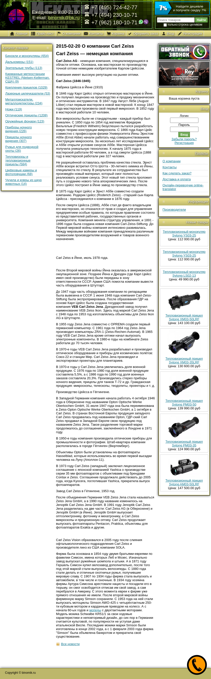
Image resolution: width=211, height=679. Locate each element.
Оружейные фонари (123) (24, 121)
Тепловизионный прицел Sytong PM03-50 (184, 402)
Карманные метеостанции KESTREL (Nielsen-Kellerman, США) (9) (27, 77)
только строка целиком (183, 24)
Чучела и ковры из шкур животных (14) (23, 182)
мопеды (95, 610)
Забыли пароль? (184, 139)
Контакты (170, 167)
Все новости (70, 644)
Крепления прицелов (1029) (26, 87)
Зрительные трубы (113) (23, 68)
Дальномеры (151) (19, 62)
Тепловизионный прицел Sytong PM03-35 (184, 443)
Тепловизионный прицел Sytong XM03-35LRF (184, 360)
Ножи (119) (13, 109)
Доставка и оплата (177, 179)
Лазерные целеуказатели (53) (27, 93)
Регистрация (184, 143)
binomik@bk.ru (64, 17)
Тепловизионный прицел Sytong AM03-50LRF (184, 482)
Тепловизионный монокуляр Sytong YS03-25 (184, 233)
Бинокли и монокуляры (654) (27, 56)
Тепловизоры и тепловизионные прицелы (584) (18, 160)
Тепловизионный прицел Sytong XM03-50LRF (184, 317)
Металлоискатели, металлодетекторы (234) (23, 101)
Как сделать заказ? (177, 173)
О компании (172, 161)
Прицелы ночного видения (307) (18, 139)
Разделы (201, 153)
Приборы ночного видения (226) (18, 129)
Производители (174, 209)
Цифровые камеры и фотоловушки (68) (21, 172)
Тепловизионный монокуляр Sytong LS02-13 (184, 273)
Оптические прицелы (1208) (26, 115)
